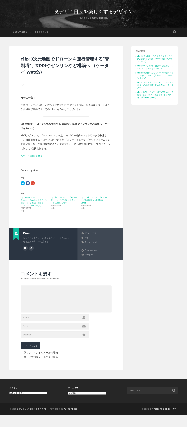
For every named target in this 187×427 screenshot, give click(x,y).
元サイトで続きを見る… (34, 158)
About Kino (20, 34)
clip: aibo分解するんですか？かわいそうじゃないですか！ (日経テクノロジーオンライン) (155, 78)
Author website (31, 250)
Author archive (25, 250)
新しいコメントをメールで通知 (41, 364)
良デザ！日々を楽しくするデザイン (93, 12)
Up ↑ (175, 421)
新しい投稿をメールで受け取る (41, 368)
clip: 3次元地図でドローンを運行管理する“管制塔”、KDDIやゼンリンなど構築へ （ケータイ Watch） (64, 67)
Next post (89, 257)
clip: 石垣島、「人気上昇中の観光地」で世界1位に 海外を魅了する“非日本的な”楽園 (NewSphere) (155, 97)
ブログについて (41, 34)
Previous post (91, 253)
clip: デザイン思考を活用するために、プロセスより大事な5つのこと (155, 69)
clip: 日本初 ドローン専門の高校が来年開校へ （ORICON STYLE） (94, 202)
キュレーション (92, 244)
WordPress (70, 421)
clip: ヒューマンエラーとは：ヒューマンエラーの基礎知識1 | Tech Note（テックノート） (155, 88)
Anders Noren (162, 421)
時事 (87, 240)
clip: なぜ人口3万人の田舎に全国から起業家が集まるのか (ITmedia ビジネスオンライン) (155, 61)
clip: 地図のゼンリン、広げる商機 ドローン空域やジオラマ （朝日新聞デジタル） (64, 202)
